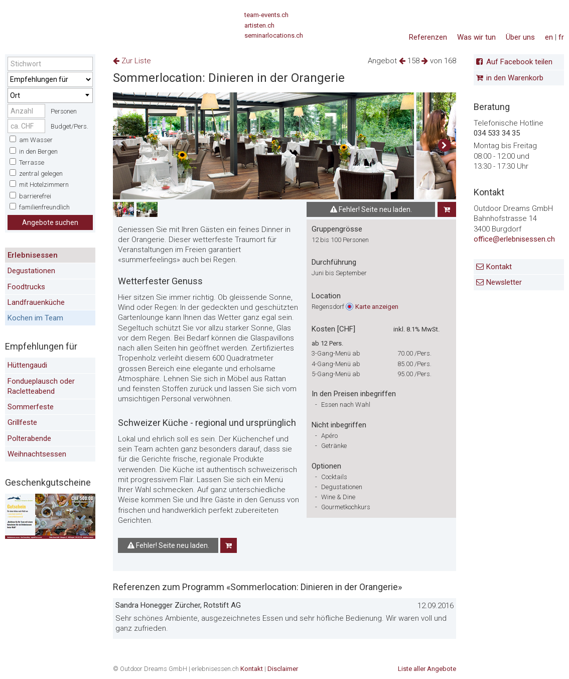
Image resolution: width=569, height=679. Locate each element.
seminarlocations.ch (273, 35)
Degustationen (31, 270)
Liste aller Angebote (427, 668)
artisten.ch (259, 25)
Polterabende (29, 438)
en (549, 37)
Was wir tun (476, 37)
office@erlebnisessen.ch (514, 239)
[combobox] (50, 95)
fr (561, 37)
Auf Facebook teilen (519, 61)
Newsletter (504, 282)
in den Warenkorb (514, 77)
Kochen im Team (35, 317)
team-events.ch (266, 15)
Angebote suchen (50, 222)
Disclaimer (282, 668)
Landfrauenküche (36, 302)
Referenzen (428, 37)
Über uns (520, 37)
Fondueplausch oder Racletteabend (41, 386)
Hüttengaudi (27, 365)
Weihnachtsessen (37, 454)
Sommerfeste (31, 406)
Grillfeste (22, 422)
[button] (444, 146)
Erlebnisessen (33, 255)
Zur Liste (132, 60)
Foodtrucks (26, 286)
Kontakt (499, 266)
